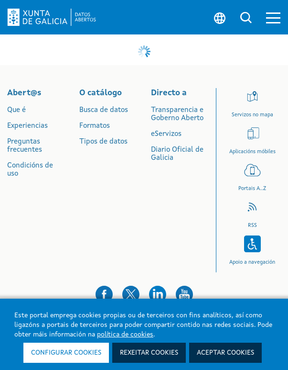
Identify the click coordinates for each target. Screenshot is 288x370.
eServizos (166, 134)
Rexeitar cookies (149, 352)
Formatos (94, 126)
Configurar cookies (66, 352)
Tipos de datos (103, 142)
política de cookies (125, 334)
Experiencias (27, 126)
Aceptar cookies (225, 352)
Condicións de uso (30, 170)
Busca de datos (103, 110)
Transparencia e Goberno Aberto (177, 114)
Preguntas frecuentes (24, 146)
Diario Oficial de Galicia (177, 154)
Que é (16, 110)
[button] (273, 17)
